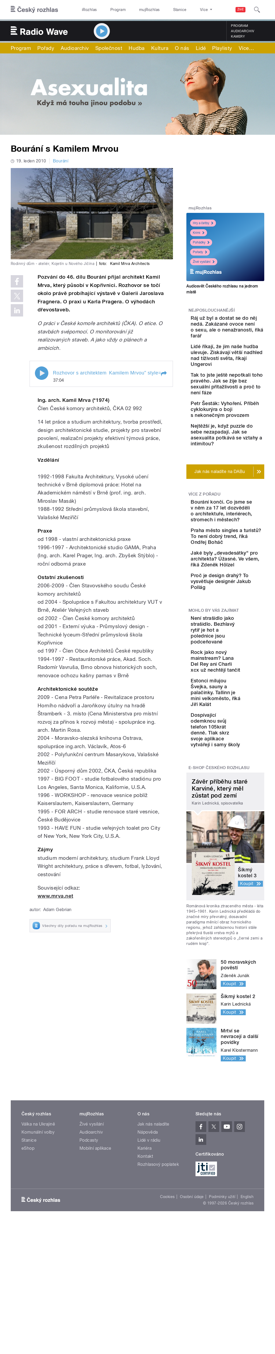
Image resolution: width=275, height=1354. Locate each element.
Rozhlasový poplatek (158, 1294)
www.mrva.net (55, 896)
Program (109, 10)
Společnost (108, 48)
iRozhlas (86, 10)
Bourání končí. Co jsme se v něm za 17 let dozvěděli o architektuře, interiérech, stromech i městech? (242, 578)
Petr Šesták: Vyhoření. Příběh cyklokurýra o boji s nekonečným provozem (241, 450)
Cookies (167, 1326)
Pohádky (201, 242)
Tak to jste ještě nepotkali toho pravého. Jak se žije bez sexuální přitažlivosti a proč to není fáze (242, 413)
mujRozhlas (135, 10)
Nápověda (148, 1261)
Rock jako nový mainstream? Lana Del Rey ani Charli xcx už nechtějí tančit (242, 776)
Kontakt (145, 1286)
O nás (182, 48)
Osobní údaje (192, 1326)
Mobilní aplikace (95, 1277)
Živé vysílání (204, 262)
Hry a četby (203, 223)
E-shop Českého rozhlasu (219, 897)
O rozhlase (185, 10)
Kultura (159, 48)
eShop (27, 1277)
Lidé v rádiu (149, 1269)
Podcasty (88, 1269)
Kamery (238, 36)
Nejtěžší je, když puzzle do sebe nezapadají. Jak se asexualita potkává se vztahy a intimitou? (242, 487)
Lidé (201, 48)
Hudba (136, 48)
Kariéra (144, 1277)
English (247, 1326)
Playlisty (222, 48)
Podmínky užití (222, 1326)
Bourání (60, 160)
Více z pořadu (204, 553)
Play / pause (41, 373)
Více (246, 48)
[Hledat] (257, 9)
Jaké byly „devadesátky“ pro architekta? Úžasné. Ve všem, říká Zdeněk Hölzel (242, 653)
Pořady (45, 48)
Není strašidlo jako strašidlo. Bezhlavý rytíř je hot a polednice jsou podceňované (242, 741)
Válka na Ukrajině (38, 1253)
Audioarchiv (242, 31)
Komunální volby (38, 1261)
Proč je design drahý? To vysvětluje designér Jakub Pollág (239, 687)
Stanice (160, 10)
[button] (163, 373)
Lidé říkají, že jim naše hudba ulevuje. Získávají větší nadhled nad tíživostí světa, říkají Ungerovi (241, 373)
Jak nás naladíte (153, 1253)
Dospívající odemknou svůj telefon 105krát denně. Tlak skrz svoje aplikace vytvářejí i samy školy (240, 856)
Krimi (198, 233)
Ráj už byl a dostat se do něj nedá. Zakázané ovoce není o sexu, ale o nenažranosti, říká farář (242, 332)
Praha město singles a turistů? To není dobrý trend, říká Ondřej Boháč (241, 619)
